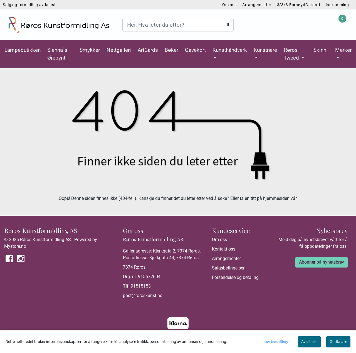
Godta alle (338, 341)
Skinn (319, 50)
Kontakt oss (223, 249)
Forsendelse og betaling (235, 277)
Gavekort (195, 50)
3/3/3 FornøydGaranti (298, 5)
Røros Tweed (292, 54)
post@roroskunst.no (142, 295)
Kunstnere (265, 50)
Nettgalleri (119, 50)
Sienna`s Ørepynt (57, 54)
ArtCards (148, 50)
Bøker (171, 50)
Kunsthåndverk (229, 50)
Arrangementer (256, 5)
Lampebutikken (22, 50)
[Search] (178, 24)
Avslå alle (309, 341)
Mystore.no (15, 246)
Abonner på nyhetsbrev (321, 262)
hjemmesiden (276, 198)
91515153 (141, 286)
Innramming (337, 5)
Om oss (229, 5)
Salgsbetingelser (228, 268)
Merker (343, 50)
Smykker (90, 50)
